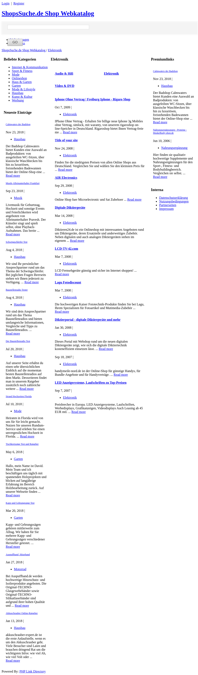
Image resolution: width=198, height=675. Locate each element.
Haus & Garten (22, 82)
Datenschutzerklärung (173, 197)
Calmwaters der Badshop (18, 124)
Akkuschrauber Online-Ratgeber (22, 613)
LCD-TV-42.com (66, 248)
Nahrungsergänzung (174, 148)
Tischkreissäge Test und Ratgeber (22, 444)
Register (18, 3)
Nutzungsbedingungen (174, 201)
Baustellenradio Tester (17, 289)
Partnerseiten (167, 205)
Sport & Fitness (22, 71)
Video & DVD (64, 86)
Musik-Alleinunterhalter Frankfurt (22, 183)
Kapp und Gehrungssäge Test (20, 503)
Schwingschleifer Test (16, 242)
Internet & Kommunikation (30, 67)
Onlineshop (19, 78)
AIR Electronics (66, 177)
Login (5, 3)
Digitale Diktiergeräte (70, 207)
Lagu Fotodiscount (68, 282)
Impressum (166, 208)
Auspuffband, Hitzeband (18, 554)
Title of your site (66, 140)
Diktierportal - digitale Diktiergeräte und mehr (87, 319)
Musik (18, 198)
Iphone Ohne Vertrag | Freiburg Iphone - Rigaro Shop (92, 99)
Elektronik (55, 50)
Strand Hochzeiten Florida (19, 396)
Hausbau (17, 93)
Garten (16, 85)
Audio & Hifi (64, 73)
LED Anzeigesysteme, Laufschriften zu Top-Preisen (90, 382)
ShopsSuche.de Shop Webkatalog (48, 13)
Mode (15, 74)
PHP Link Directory (32, 671)
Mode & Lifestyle (23, 89)
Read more (13, 175)
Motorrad (20, 569)
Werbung (18, 100)
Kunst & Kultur (22, 96)
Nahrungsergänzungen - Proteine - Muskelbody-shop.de (170, 131)
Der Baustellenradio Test (18, 341)
